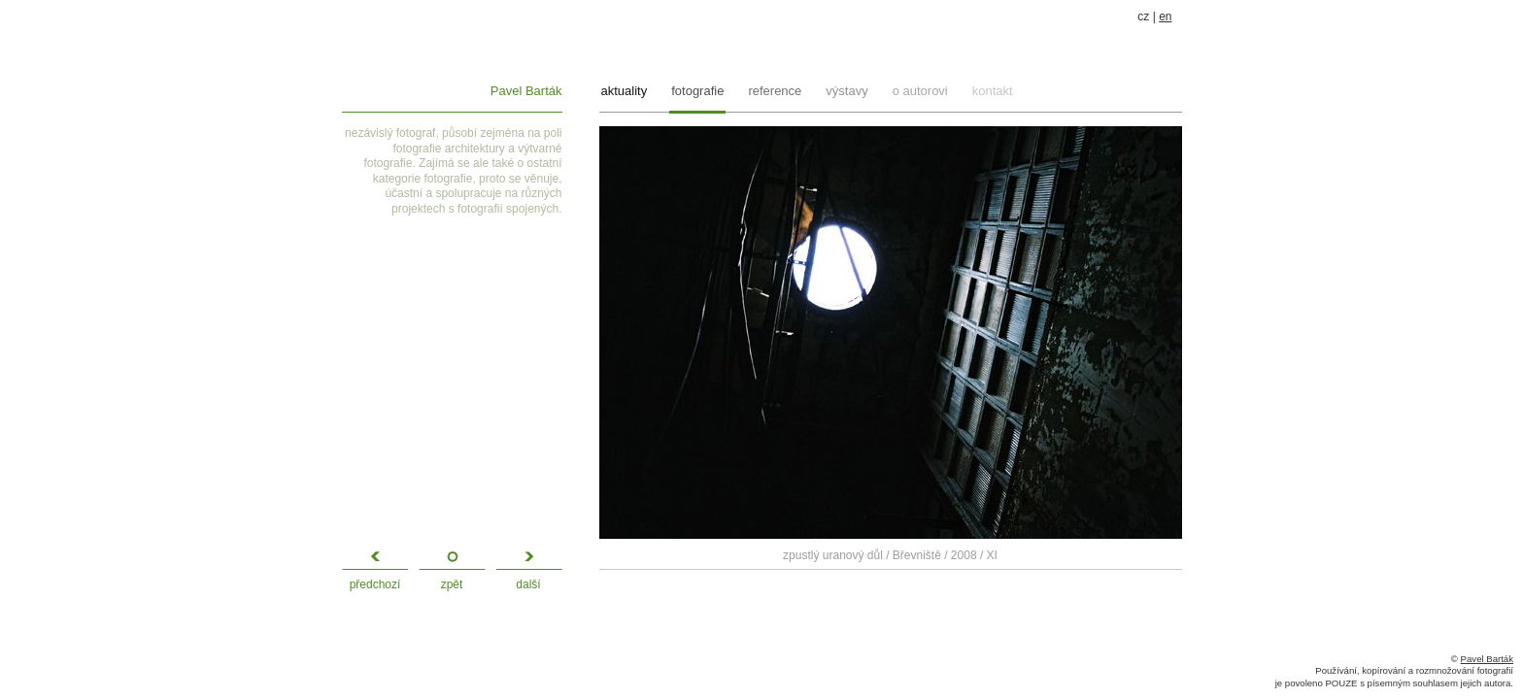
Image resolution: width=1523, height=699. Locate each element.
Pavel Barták (526, 90)
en (1165, 16)
